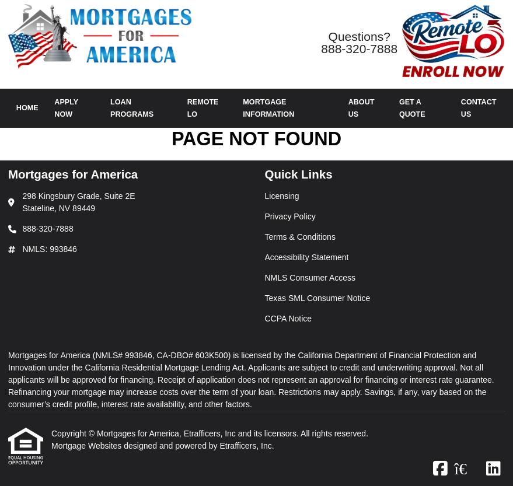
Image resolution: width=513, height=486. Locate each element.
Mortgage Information (268, 108)
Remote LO (203, 108)
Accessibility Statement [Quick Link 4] (307, 257)
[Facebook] (440, 469)
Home (27, 108)
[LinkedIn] (493, 469)
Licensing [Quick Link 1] (282, 196)
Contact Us (479, 108)
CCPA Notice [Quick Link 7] (288, 318)
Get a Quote (412, 108)
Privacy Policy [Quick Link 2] (290, 216)
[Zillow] (467, 469)
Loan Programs (131, 108)
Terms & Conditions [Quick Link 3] (300, 237)
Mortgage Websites (87, 445)
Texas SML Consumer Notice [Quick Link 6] (318, 298)
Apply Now (66, 108)
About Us (361, 108)
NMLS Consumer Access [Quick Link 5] (310, 277)
